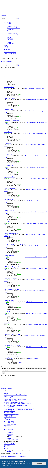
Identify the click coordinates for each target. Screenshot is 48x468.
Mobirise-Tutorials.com (13, 3)
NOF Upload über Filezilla (11, 356)
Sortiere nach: (29, 368)
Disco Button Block (10, 222)
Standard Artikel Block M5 (11, 233)
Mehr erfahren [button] (7, 465)
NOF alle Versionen (33, 358)
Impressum (3, 12)
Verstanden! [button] (39, 463)
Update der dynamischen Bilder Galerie (15, 244)
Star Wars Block (9, 199)
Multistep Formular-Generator (12, 334)
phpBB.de (18, 453)
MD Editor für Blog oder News (13, 266)
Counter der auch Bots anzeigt (12, 345)
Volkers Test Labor (9, 210)
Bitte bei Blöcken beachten (11, 311)
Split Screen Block (9, 300)
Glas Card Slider (9, 165)
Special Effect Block (10, 177)
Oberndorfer (9, 358)
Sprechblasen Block (10, 98)
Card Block (7, 323)
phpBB (9, 451)
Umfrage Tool (8, 154)
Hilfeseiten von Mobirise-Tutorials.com (9, 9)
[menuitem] (9, 23)
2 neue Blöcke (8, 132)
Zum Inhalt (3, 15)
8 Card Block (8, 143)
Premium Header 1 (9, 109)
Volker (7, 88)
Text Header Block (9, 87)
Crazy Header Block (10, 188)
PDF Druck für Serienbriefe (12, 120)
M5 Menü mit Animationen (12, 289)
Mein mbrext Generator (11, 278)
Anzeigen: (9, 368)
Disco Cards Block (9, 255)
